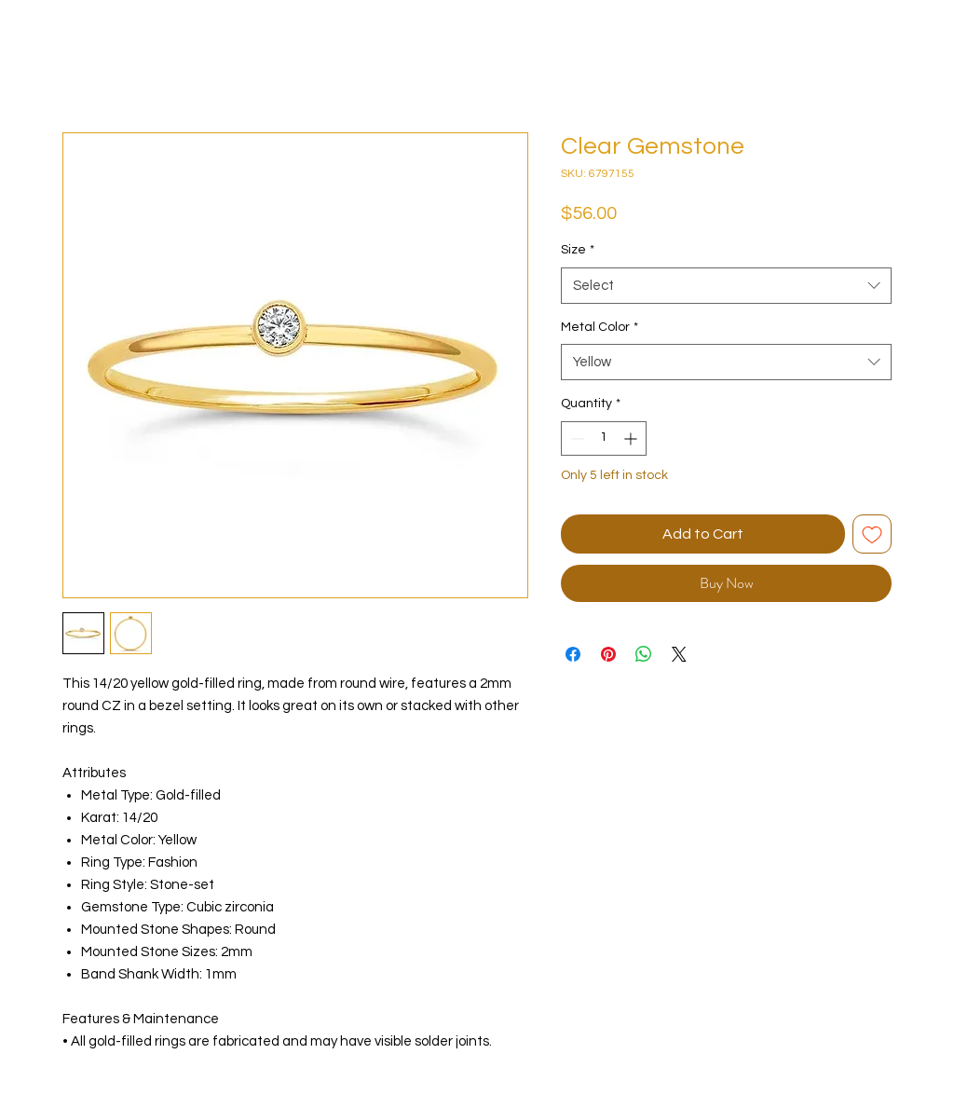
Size (577, 249)
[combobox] (726, 285)
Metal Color (599, 327)
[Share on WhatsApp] (644, 654)
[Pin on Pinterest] (608, 654)
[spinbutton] (603, 438)
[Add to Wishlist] (872, 534)
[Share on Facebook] (573, 654)
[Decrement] (575, 438)
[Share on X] (679, 654)
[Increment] (632, 438)
